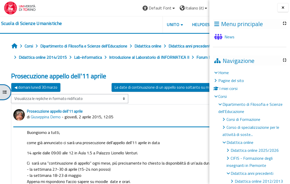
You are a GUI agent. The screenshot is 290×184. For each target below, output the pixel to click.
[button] (135, 8)
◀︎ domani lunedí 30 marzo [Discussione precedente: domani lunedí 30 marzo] (35, 98)
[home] (31, 23)
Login (196, 8)
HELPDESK (178, 24)
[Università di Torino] (20, 7)
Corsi (222, 96)
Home (223, 73)
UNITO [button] (149, 24)
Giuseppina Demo (46, 128)
